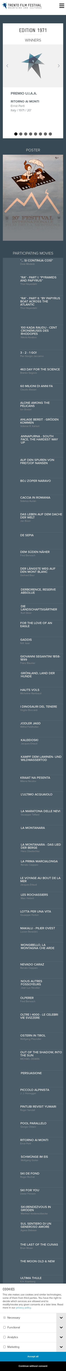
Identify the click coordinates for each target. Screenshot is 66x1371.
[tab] (61, 1330)
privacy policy (23, 1320)
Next (58, 66)
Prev (7, 66)
